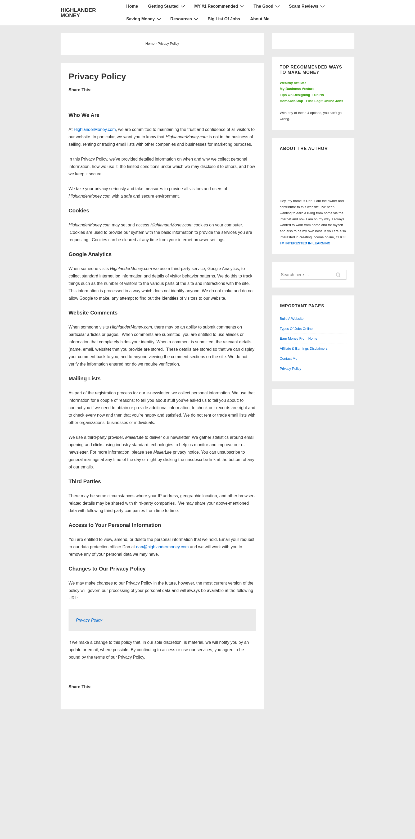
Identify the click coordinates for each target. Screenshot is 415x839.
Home (132, 6)
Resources (185, 18)
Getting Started (167, 6)
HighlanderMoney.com (95, 129)
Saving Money (144, 18)
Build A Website (292, 319)
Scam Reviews (307, 6)
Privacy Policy (89, 620)
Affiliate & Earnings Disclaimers (303, 348)
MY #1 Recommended (220, 6)
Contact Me (288, 359)
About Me (259, 19)
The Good (267, 6)
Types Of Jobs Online (296, 329)
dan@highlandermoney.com (162, 547)
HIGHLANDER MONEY (78, 12)
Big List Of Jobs (224, 19)
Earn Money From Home (298, 338)
